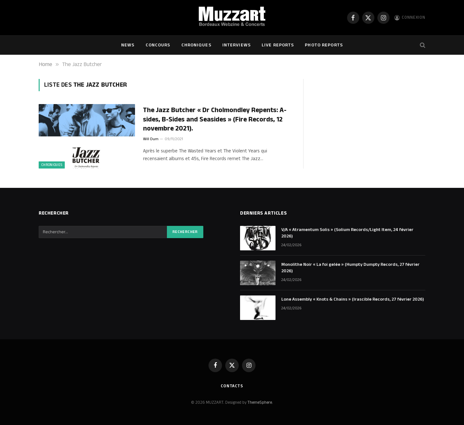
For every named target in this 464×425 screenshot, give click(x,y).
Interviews (236, 45)
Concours (158, 45)
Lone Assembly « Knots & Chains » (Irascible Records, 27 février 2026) (352, 299)
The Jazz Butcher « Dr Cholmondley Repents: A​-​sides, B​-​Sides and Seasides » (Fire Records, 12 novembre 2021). (214, 119)
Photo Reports (324, 45)
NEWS (127, 45)
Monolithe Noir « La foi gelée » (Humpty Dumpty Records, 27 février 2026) (350, 267)
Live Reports (278, 45)
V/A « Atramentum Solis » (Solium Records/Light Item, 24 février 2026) (347, 233)
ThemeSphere (259, 402)
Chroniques (196, 45)
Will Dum (151, 139)
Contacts (232, 386)
